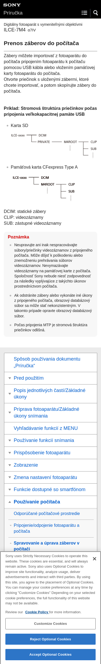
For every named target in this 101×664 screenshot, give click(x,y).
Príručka (13, 13)
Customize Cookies (50, 626)
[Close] (94, 561)
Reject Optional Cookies (50, 642)
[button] (96, 13)
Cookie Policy (37, 614)
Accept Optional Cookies (50, 657)
